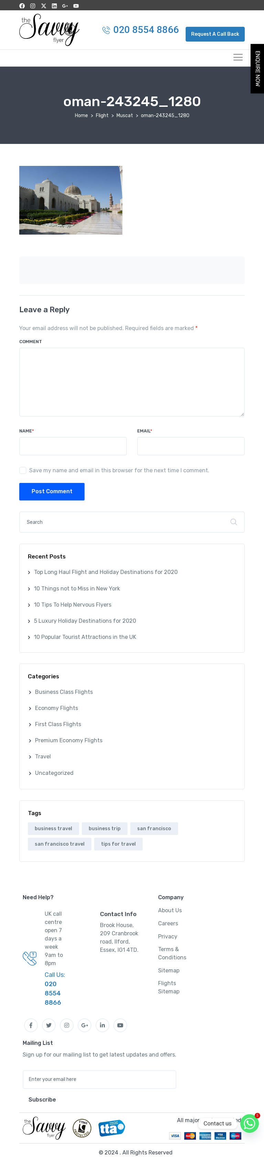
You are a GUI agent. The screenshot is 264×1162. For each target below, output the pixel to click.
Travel (43, 756)
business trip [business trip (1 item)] (105, 828)
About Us (170, 910)
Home (81, 115)
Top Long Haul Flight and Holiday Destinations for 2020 (106, 572)
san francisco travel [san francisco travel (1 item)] (60, 844)
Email (144, 430)
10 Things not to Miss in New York (77, 588)
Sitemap (168, 970)
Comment (30, 341)
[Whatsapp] (249, 1123)
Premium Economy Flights (68, 740)
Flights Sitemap (168, 987)
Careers (168, 923)
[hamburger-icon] (237, 57)
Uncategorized (54, 772)
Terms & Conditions (172, 953)
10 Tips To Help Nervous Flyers (72, 604)
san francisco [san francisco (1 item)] (154, 828)
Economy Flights (56, 707)
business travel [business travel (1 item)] (53, 828)
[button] (215, 33)
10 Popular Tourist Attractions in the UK (85, 637)
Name (26, 430)
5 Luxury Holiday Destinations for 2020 (85, 621)
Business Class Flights (64, 691)
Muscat (125, 115)
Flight (102, 115)
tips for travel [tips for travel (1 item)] (118, 844)
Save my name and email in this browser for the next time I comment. (119, 470)
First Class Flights (58, 724)
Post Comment (52, 491)
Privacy (167, 936)
